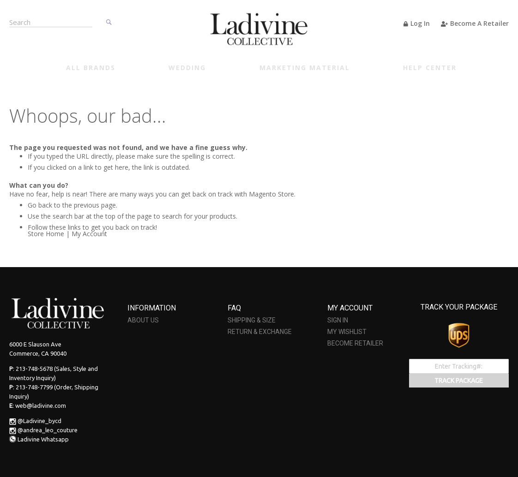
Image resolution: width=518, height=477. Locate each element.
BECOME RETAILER (355, 343)
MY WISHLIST (347, 331)
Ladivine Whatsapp (43, 439)
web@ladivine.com (40, 405)
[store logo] (259, 29)
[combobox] (50, 21)
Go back (40, 205)
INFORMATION (151, 308)
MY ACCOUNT (350, 308)
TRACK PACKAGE (458, 380)
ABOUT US (143, 320)
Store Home (46, 233)
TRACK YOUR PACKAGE (459, 307)
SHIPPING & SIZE (252, 320)
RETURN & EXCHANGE (260, 331)
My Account (89, 233)
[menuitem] (90, 69)
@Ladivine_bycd (39, 420)
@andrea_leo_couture (48, 430)
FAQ (234, 308)
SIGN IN (337, 320)
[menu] (261, 69)
